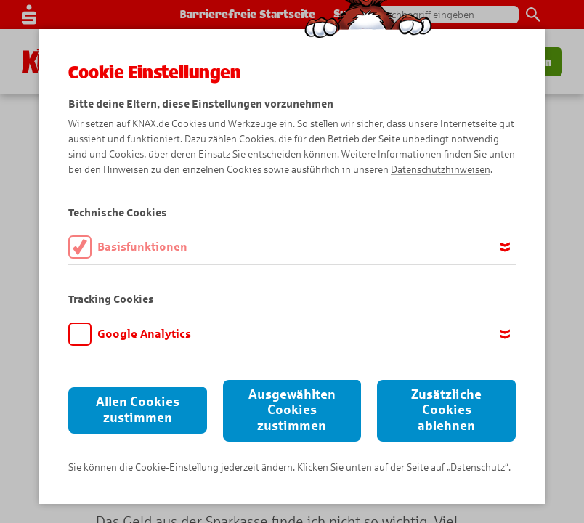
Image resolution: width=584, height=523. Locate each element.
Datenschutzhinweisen (440, 169)
